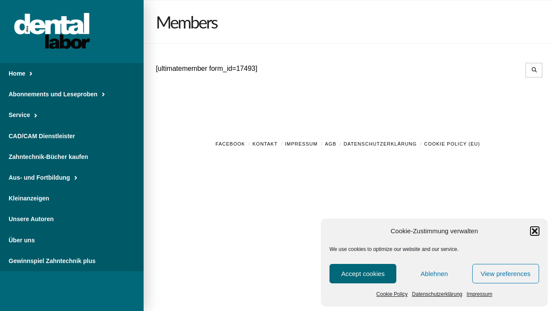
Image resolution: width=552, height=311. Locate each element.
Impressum (479, 294)
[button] (534, 231)
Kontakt (265, 143)
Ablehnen (434, 273)
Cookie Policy (392, 294)
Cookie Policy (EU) (452, 143)
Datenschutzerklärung (437, 294)
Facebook (230, 143)
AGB (330, 143)
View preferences (506, 273)
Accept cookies (363, 273)
